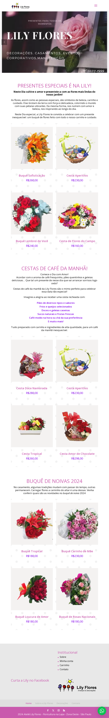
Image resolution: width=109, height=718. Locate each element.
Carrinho (64, 665)
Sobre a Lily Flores (44, 703)
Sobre (63, 656)
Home (29, 703)
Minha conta (66, 661)
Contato (64, 669)
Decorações (62, 703)
